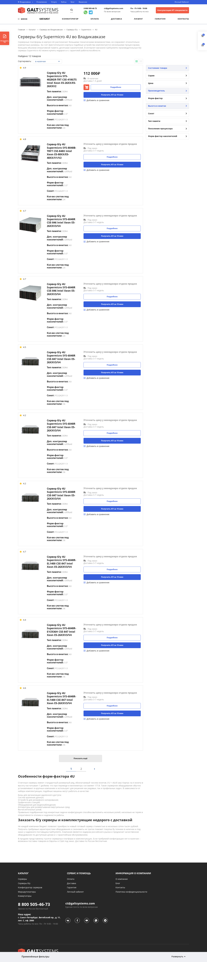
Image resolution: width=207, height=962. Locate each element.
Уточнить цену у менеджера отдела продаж (110, 144)
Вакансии (83, 2)
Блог (72, 2)
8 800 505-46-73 (90, 8)
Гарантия (160, 19)
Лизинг (138, 19)
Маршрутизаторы (27, 891)
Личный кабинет (75, 891)
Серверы (22, 879)
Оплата (95, 19)
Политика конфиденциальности (131, 891)
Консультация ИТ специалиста (172, 10)
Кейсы (63, 2)
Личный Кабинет (182, 2)
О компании (42, 2)
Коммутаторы (24, 896)
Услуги (54, 2)
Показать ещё (80, 758)
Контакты (183, 19)
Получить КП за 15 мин (112, 94)
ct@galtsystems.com (113, 8)
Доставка (116, 19)
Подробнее (115, 87)
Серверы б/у (24, 883)
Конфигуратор (70, 19)
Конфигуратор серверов (30, 887)
